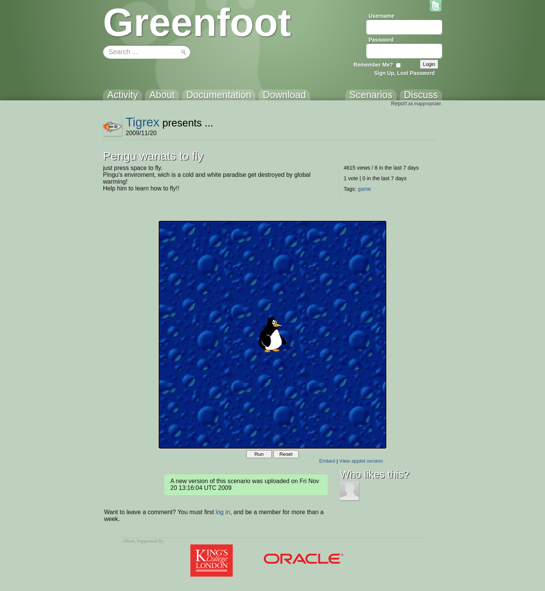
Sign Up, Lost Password (404, 73)
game (364, 189)
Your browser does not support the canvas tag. (272, 334)
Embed (327, 461)
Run (258, 454)
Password (381, 40)
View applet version (361, 461)
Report (399, 103)
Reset (286, 454)
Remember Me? (373, 65)
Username (381, 16)
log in (223, 512)
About (128, 541)
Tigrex (142, 122)
